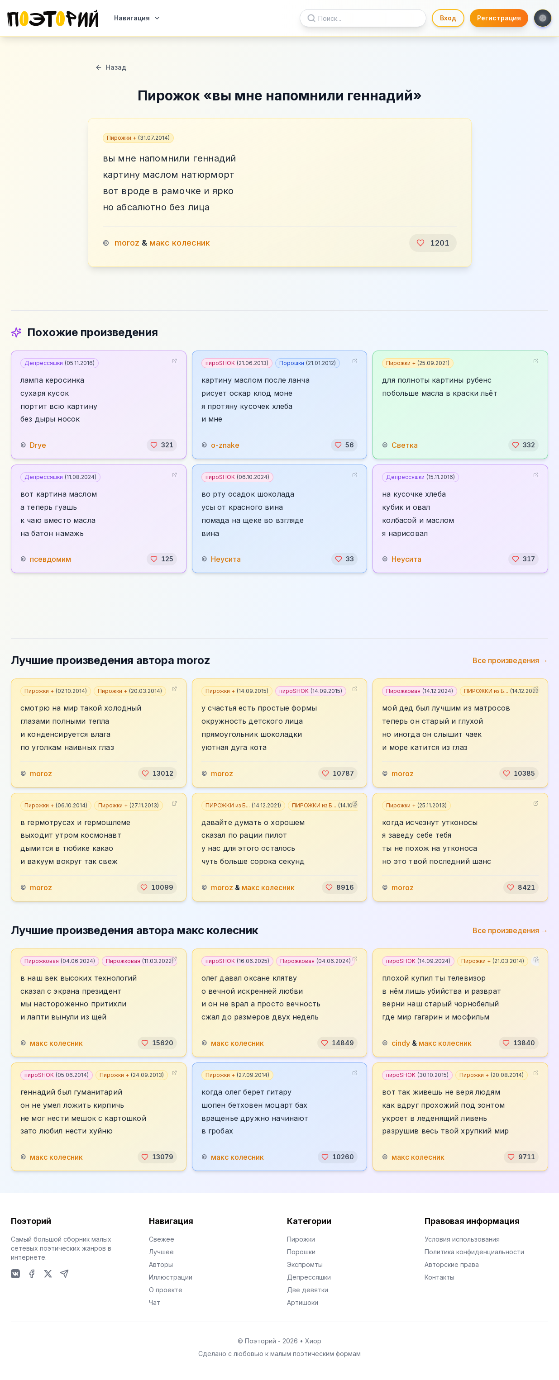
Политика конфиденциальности (474, 1252)
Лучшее (161, 1252)
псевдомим (50, 559)
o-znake (225, 445)
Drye (38, 445)
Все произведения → (510, 660)
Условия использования (462, 1239)
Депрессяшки (59, 363)
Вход (448, 18)
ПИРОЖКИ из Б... (502, 691)
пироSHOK (236, 363)
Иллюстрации (170, 1277)
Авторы (161, 1264)
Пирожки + (138, 137)
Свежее (161, 1239)
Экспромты (305, 1264)
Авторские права (452, 1264)
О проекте (165, 1290)
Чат (154, 1302)
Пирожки (301, 1239)
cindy (401, 1043)
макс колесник (179, 242)
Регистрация (499, 18)
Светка (405, 445)
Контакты (439, 1277)
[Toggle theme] (543, 18)
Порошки (307, 363)
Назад (110, 67)
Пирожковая (419, 691)
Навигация (137, 18)
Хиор (313, 1341)
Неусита (226, 559)
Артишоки (302, 1302)
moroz (127, 242)
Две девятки (307, 1290)
